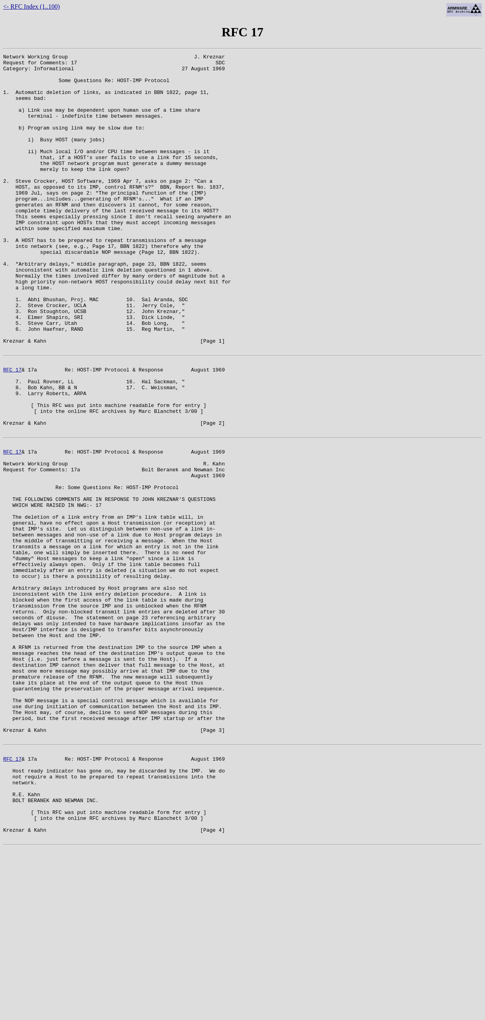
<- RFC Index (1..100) (31, 6)
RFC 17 (12, 431)
